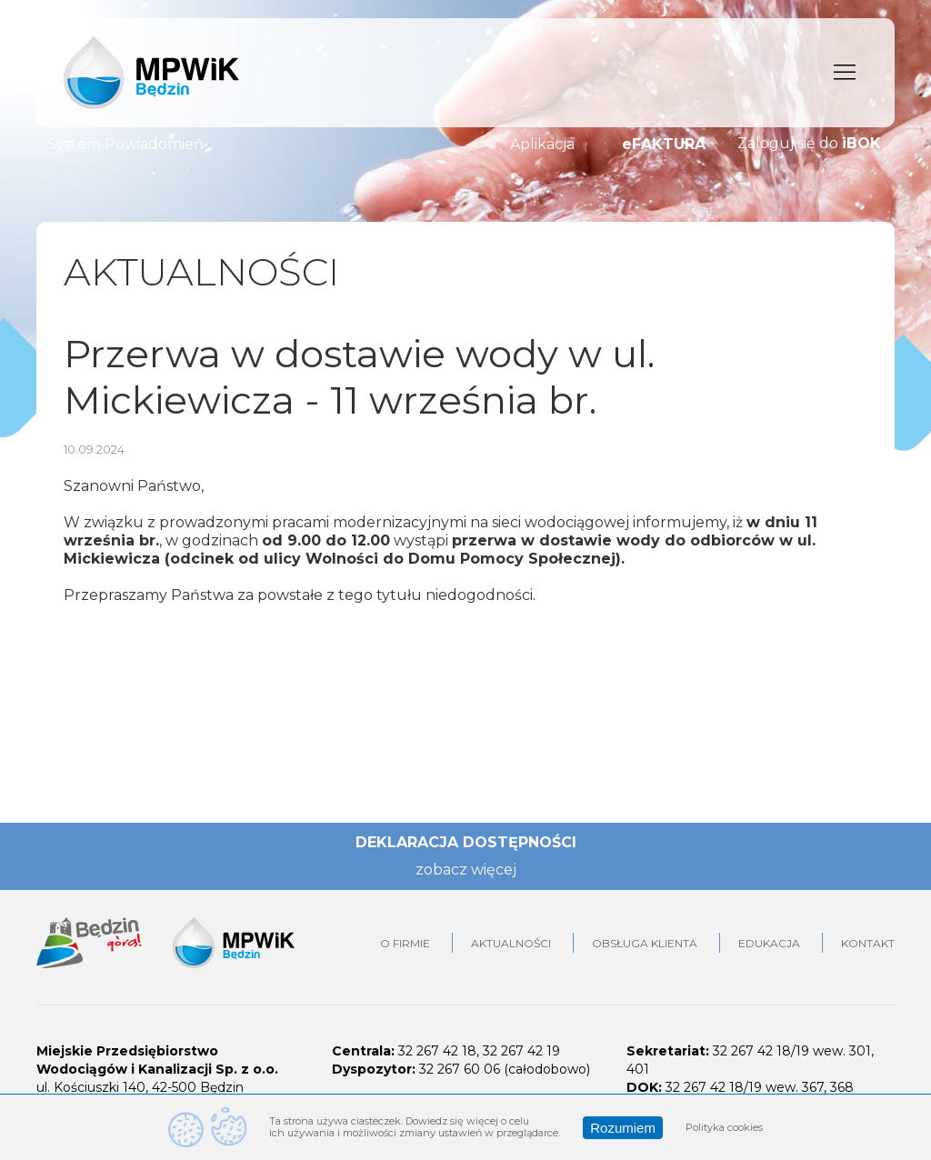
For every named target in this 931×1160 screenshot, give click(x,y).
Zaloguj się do (809, 144)
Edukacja (769, 943)
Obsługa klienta (644, 943)
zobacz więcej (465, 869)
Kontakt (868, 943)
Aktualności (511, 943)
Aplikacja (542, 144)
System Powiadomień (125, 144)
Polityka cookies (724, 1127)
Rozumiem (623, 1127)
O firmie (405, 943)
